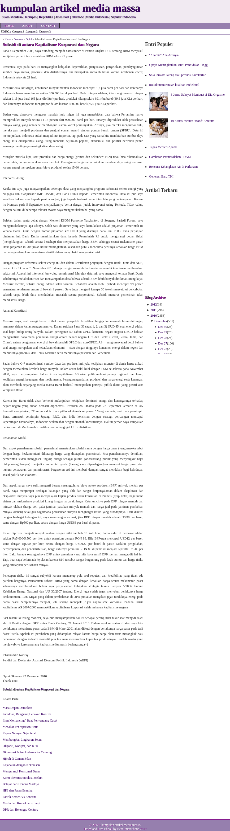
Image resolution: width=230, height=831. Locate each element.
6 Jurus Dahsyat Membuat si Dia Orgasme (198, 94)
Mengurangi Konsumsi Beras (21, 771)
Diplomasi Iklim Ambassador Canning (27, 752)
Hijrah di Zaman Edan (17, 759)
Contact (48, 25)
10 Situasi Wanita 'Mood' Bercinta (192, 121)
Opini (29, 39)
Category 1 (18, 31)
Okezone (18, 39)
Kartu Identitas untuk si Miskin (22, 778)
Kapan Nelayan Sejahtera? (19, 733)
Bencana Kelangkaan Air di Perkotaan (173, 167)
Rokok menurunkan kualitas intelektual (174, 85)
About (27, 25)
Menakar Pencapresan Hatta (20, 727)
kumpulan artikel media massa (120, 825)
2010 (153, 315)
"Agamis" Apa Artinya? (164, 55)
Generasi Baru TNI (161, 176)
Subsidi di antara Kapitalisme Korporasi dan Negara (36, 689)
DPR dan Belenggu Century (20, 809)
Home (9, 25)
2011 (153, 310)
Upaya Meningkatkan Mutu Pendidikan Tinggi (179, 65)
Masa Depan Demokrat (17, 708)
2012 (153, 304)
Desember (160, 321)
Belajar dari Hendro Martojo (21, 784)
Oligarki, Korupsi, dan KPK (20, 746)
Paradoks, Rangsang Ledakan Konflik (27, 714)
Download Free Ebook (98, 829)
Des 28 (162, 338)
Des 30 (162, 327)
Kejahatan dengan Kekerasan (21, 765)
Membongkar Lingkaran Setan (22, 739)
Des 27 (162, 343)
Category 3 (45, 31)
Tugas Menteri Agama (163, 147)
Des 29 (162, 332)
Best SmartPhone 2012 (131, 829)
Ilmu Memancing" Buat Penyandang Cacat (30, 720)
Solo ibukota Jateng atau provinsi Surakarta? (177, 75)
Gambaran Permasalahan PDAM (170, 157)
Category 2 (31, 31)
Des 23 (162, 349)
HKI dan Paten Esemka (17, 790)
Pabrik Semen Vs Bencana (19, 797)
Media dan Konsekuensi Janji (21, 803)
